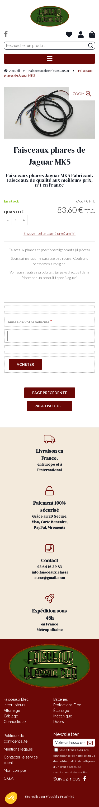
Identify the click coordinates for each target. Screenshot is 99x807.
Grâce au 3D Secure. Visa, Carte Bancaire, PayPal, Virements (49, 508)
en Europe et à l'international (49, 453)
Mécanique (62, 716)
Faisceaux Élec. (16, 699)
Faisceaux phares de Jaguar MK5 (49, 155)
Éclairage (61, 710)
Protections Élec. (67, 705)
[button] (11, 798)
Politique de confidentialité (15, 738)
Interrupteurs (14, 705)
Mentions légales (18, 749)
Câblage (11, 716)
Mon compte (15, 770)
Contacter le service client (21, 760)
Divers (58, 722)
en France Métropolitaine (49, 613)
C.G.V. (9, 778)
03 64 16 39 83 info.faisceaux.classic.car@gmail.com (49, 562)
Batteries (60, 699)
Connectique (15, 722)
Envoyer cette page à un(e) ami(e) (49, 233)
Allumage (12, 710)
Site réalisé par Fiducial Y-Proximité (49, 797)
